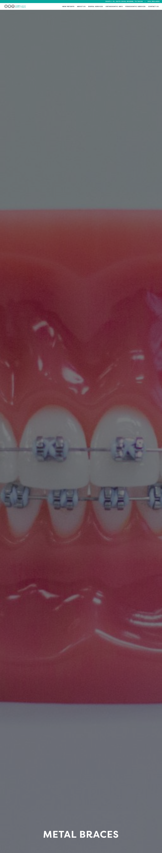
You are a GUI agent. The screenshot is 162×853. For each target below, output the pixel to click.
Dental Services (95, 6)
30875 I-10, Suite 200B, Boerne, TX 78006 (124, 1)
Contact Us (153, 6)
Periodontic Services (135, 6)
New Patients (68, 6)
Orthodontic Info (114, 6)
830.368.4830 (154, 1)
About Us (81, 6)
